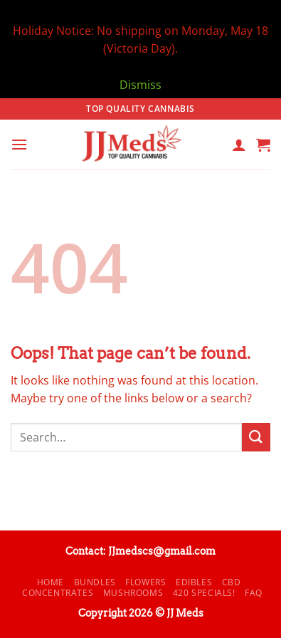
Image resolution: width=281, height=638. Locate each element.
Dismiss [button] (140, 85)
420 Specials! (204, 593)
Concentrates (57, 593)
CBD (231, 582)
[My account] (239, 144)
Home (50, 582)
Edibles (194, 582)
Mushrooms (133, 593)
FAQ (254, 593)
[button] (19, 144)
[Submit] (256, 437)
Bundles (95, 582)
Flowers (145, 582)
